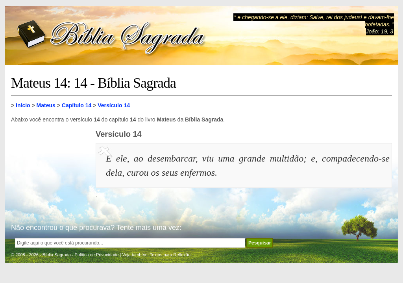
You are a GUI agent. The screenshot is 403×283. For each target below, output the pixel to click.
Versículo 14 (114, 105)
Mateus (46, 105)
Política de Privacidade (97, 254)
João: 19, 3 (379, 31)
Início (23, 105)
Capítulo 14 (76, 105)
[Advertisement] (50, 169)
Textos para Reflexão (170, 254)
